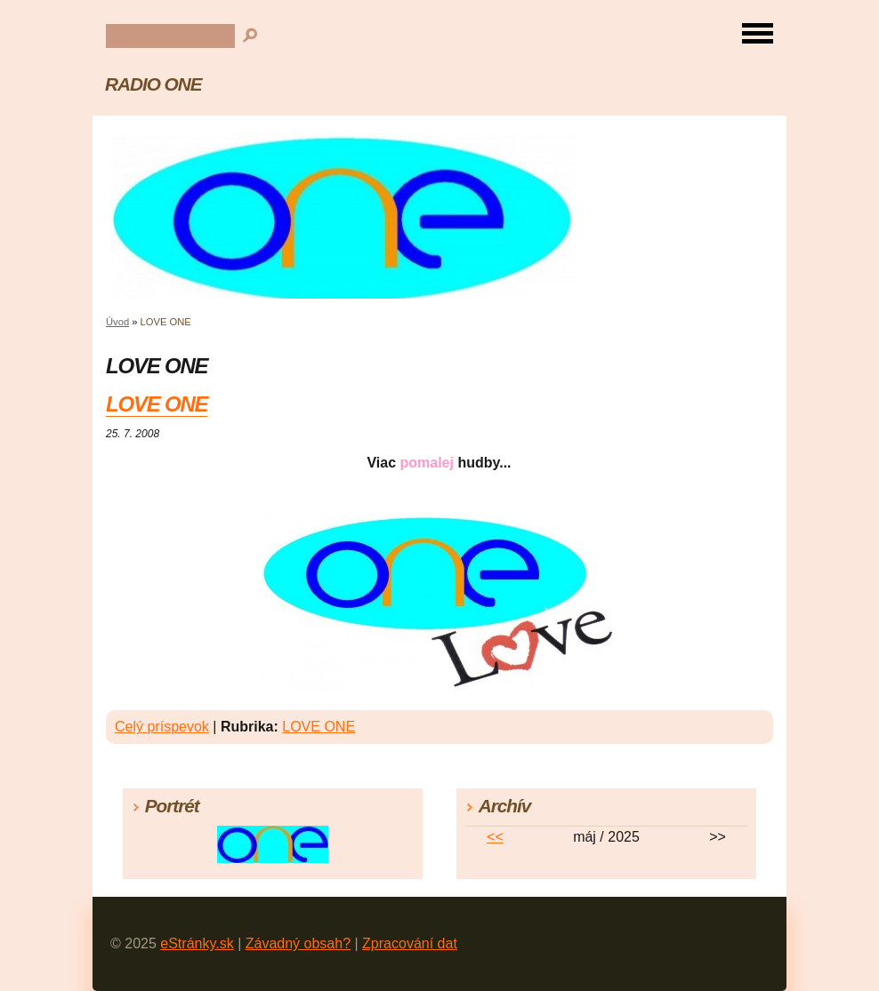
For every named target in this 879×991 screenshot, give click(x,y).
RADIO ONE (153, 84)
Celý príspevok (162, 726)
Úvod (117, 321)
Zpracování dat (409, 943)
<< (495, 836)
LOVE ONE (156, 404)
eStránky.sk (196, 943)
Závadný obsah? (298, 943)
